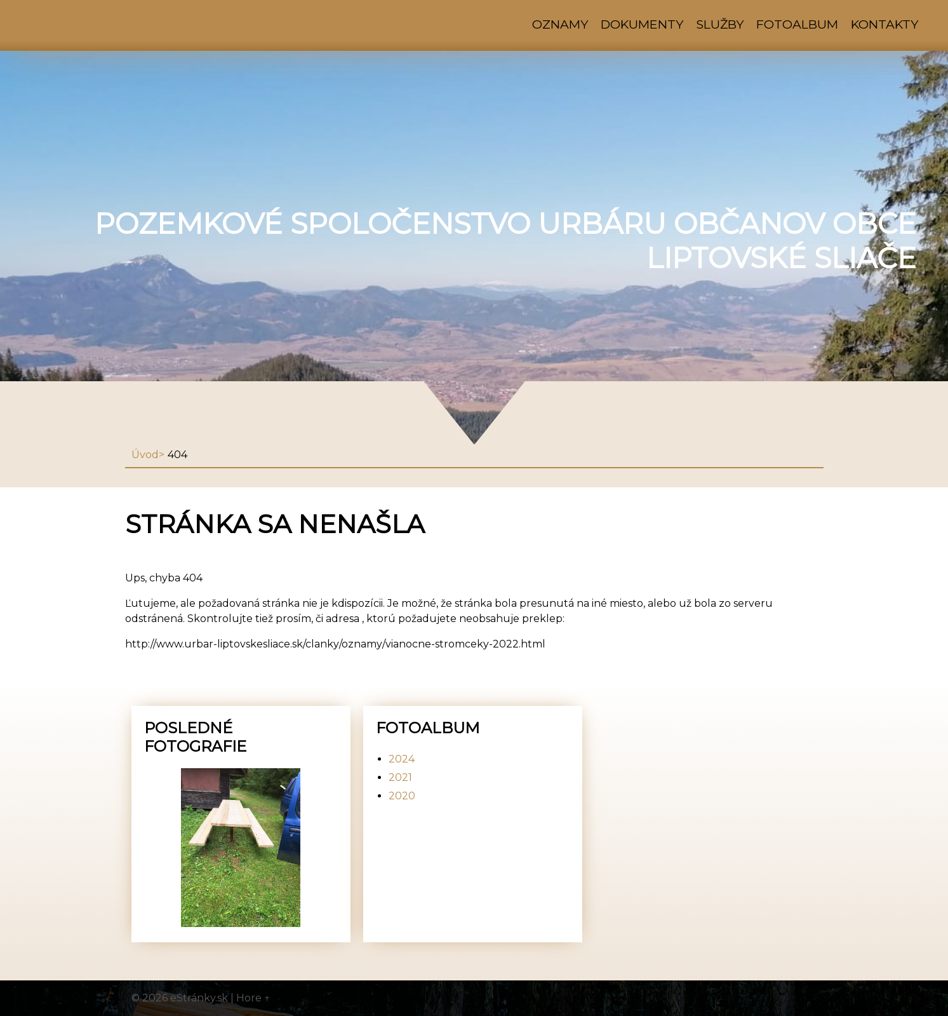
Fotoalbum (797, 24)
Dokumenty (642, 24)
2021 (400, 777)
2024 (402, 759)
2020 (402, 796)
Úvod (145, 455)
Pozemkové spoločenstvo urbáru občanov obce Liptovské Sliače (505, 241)
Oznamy (560, 24)
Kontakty (884, 24)
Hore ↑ (253, 998)
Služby (720, 24)
